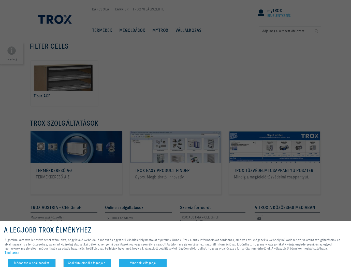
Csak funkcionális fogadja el (87, 263)
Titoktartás (12, 253)
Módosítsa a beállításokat (31, 263)
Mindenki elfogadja (143, 263)
